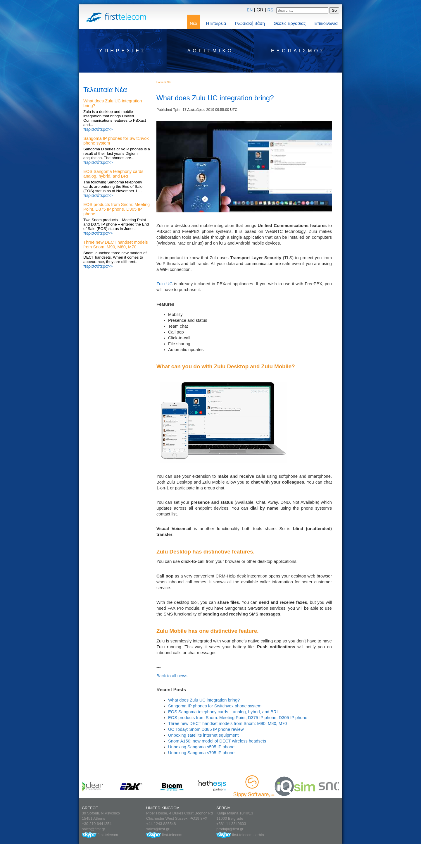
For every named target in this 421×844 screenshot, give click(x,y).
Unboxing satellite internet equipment (203, 735)
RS (270, 10)
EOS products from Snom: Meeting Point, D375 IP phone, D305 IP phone (116, 209)
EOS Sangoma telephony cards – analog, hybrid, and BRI (115, 173)
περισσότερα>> (98, 129)
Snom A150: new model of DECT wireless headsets (217, 741)
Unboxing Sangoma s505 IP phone (201, 747)
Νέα (193, 23)
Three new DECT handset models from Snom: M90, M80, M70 (115, 244)
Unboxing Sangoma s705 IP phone (201, 752)
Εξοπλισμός (298, 50)
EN (250, 10)
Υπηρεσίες (122, 50)
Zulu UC (164, 283)
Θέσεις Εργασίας (290, 23)
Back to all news (171, 675)
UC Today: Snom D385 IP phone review (206, 729)
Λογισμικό (210, 50)
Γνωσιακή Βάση (250, 23)
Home (159, 82)
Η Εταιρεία (216, 23)
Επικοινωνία (326, 23)
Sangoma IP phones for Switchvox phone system (214, 706)
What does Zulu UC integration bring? (204, 700)
